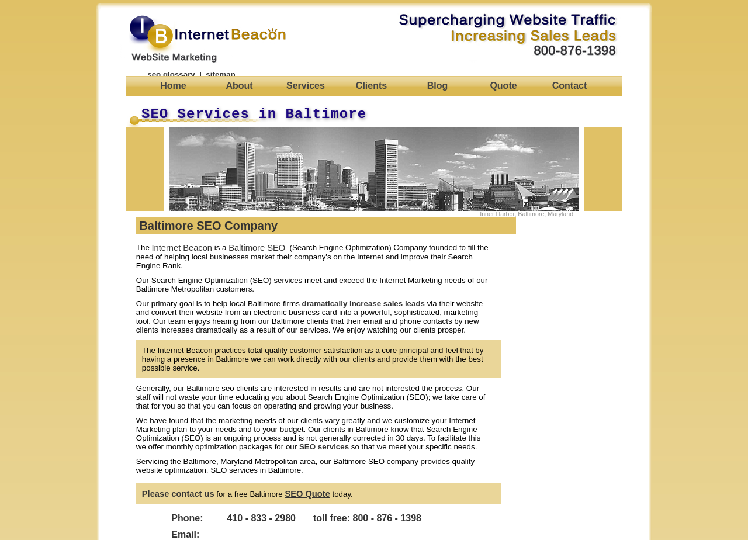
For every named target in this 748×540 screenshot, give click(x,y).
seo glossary (171, 74)
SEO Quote (307, 494)
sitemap (220, 74)
